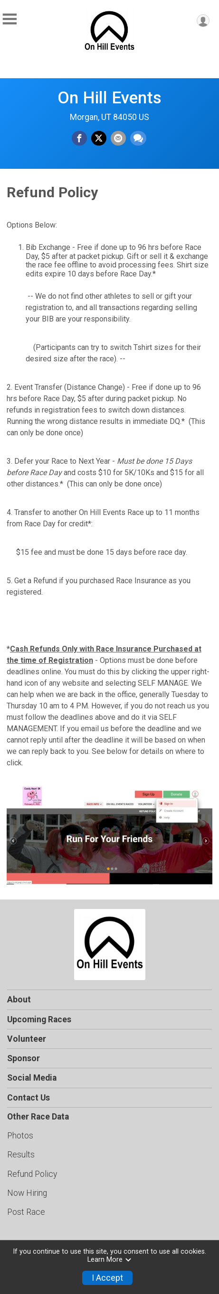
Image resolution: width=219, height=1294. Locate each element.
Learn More (109, 1260)
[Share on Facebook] (79, 138)
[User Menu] (203, 20)
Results (21, 1154)
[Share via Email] (118, 138)
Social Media (32, 1078)
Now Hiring (27, 1193)
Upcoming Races (39, 1019)
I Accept (107, 1278)
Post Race (26, 1212)
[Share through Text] (138, 138)
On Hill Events (109, 98)
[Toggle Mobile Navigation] (9, 19)
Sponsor (23, 1058)
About (19, 999)
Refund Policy (32, 1174)
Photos (20, 1135)
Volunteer (26, 1039)
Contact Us (28, 1097)
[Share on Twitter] (98, 138)
